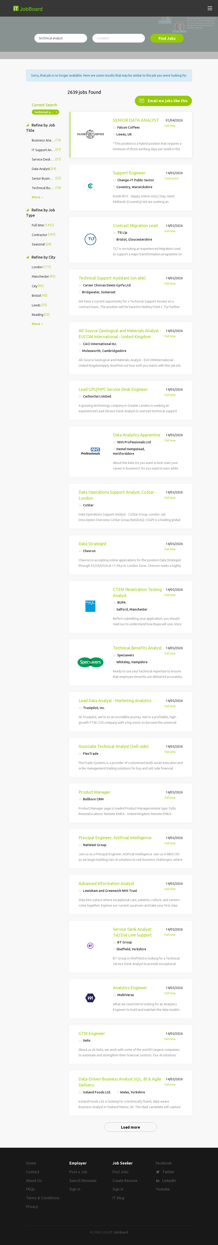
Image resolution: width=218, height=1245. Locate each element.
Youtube (163, 1189)
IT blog (118, 1198)
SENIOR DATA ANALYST (136, 120)
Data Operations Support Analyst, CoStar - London (117, 495)
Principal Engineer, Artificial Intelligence (115, 837)
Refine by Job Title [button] (40, 128)
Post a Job (78, 1172)
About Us (34, 1180)
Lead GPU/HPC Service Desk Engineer (113, 389)
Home (31, 1163)
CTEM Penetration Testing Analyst (137, 592)
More (36, 197)
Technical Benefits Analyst (137, 648)
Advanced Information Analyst (106, 883)
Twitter (168, 1172)
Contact (32, 1172)
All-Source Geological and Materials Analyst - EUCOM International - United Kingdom (120, 333)
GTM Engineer (92, 1033)
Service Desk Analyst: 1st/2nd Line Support (132, 932)
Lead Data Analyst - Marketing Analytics (115, 700)
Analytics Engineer (130, 987)
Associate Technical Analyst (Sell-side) (114, 746)
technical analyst (47, 112)
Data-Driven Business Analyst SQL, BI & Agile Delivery (120, 1082)
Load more (130, 1127)
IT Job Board (119, 1232)
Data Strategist (92, 543)
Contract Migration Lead (135, 225)
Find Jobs (167, 38)
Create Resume (124, 1180)
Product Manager (94, 792)
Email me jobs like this (167, 101)
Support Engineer (129, 172)
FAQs (30, 1189)
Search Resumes (83, 1180)
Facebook (164, 1163)
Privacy (32, 1207)
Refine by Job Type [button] (40, 212)
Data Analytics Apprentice (136, 434)
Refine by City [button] (43, 257)
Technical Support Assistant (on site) (112, 278)
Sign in (74, 1189)
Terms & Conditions (42, 1198)
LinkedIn (169, 1180)
